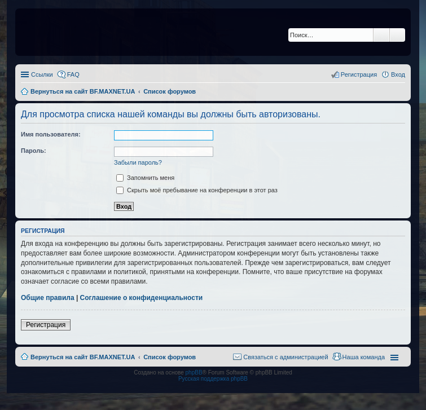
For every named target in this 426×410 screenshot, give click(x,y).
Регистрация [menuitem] (359, 74)
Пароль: (33, 150)
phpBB (194, 372)
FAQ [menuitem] (73, 74)
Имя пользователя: (51, 134)
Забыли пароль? (138, 162)
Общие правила (47, 298)
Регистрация (45, 325)
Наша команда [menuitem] (363, 357)
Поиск (381, 35)
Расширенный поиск (397, 35)
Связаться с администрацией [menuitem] (285, 357)
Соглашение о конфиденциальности (141, 298)
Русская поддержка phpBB (213, 379)
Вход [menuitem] (398, 74)
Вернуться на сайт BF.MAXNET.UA (82, 357)
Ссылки (42, 74)
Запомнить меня (145, 177)
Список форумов (169, 357)
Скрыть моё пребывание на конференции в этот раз (197, 190)
